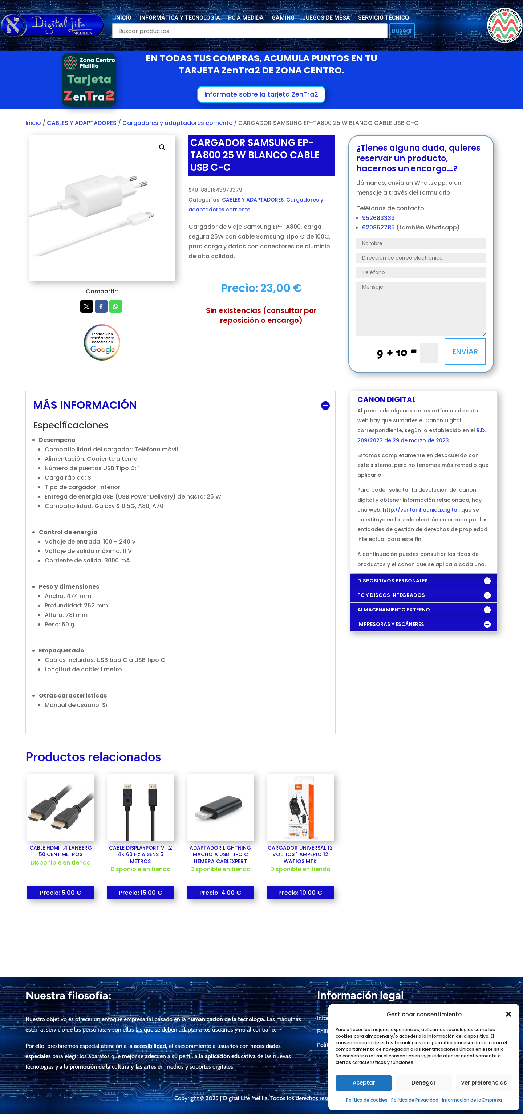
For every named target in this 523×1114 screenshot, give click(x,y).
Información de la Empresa (472, 1100)
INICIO (122, 18)
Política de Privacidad (414, 1100)
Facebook (101, 306)
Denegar (423, 1082)
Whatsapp (115, 306)
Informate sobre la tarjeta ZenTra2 (261, 94)
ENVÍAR (465, 351)
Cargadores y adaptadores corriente (177, 123)
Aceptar (364, 1082)
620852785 (379, 227)
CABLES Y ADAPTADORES (82, 123)
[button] (508, 1014)
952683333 (378, 218)
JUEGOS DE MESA (326, 18)
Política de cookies (367, 1100)
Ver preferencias (484, 1082)
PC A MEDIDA (246, 18)
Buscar (402, 31)
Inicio (33, 123)
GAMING (283, 18)
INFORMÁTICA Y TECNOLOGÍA (179, 18)
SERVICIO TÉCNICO (383, 18)
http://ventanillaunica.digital (421, 509)
